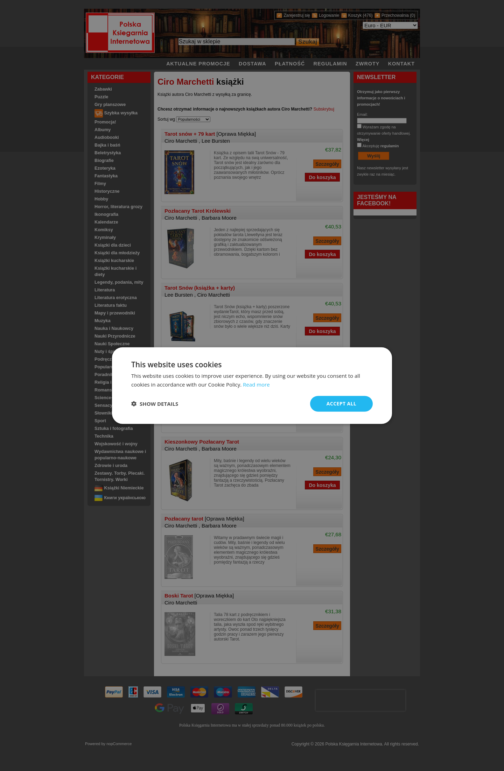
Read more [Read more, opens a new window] (256, 384)
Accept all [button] (341, 403)
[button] (154, 404)
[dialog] (252, 385)
